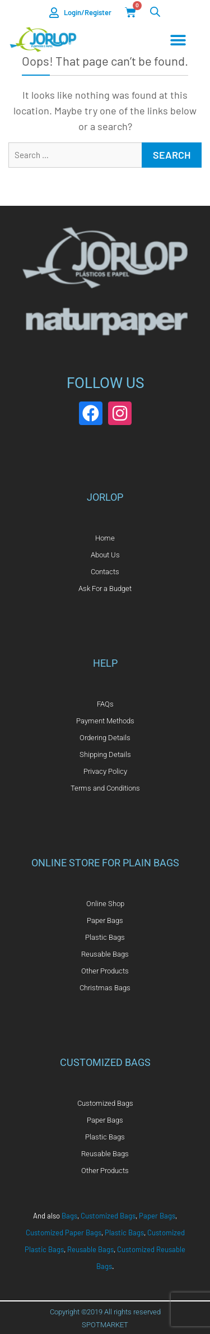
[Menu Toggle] (178, 40)
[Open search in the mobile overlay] (155, 11)
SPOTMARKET (105, 1325)
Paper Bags (157, 1215)
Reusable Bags (90, 1249)
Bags (69, 1215)
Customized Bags (108, 1215)
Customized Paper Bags (63, 1232)
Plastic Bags (124, 1232)
